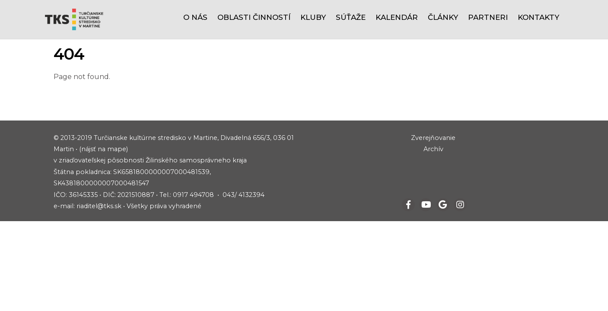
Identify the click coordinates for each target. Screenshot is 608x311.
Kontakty (538, 17)
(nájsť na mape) (103, 149)
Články (443, 17)
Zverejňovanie (433, 138)
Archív (433, 149)
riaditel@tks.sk (98, 206)
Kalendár (397, 17)
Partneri (488, 17)
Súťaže (351, 17)
